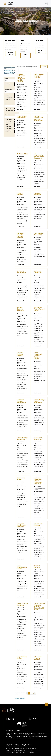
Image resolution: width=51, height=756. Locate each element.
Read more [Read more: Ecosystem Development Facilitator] (20, 559)
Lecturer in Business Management (21, 401)
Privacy (30, 744)
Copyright (16, 744)
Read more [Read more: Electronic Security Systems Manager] (20, 264)
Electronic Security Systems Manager (20, 235)
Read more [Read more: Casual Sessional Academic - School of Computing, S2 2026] (37, 650)
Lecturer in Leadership (38, 271)
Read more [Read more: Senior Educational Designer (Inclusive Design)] (37, 393)
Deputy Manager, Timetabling (22, 438)
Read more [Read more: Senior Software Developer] (20, 650)
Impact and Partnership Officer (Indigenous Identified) (38, 481)
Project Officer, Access (22, 657)
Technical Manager (37, 566)
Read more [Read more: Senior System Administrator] (20, 147)
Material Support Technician (20, 309)
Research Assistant (20, 194)
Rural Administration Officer (22, 567)
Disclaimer (23, 744)
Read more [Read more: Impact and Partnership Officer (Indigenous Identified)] (37, 517)
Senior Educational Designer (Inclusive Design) (38, 355)
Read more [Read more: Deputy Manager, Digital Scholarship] (37, 431)
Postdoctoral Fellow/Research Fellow (39, 309)
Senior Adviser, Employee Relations (39, 75)
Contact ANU (9, 744)
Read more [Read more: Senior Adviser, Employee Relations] (37, 109)
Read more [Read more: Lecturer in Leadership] (37, 300)
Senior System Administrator (22, 116)
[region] (31, 384)
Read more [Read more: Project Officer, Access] (20, 688)
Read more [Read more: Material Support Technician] (20, 346)
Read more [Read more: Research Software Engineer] (20, 393)
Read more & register (10, 53)
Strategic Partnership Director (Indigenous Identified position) (21, 77)
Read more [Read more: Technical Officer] (20, 186)
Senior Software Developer (22, 604)
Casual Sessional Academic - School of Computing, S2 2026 (39, 606)
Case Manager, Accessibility (39, 234)
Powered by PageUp (20, 698)
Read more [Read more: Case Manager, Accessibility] (37, 264)
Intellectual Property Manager (38, 658)
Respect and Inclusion (8, 70)
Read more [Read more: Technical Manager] (37, 597)
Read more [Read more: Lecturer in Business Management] (20, 431)
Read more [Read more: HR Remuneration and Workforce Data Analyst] (37, 186)
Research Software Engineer (20, 354)
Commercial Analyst (21, 478)
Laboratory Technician (37, 194)
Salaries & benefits (8, 68)
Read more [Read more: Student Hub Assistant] (37, 559)
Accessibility (23, 745)
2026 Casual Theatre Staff (38, 438)
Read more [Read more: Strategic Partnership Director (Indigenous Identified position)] (20, 109)
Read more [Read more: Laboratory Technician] (37, 226)
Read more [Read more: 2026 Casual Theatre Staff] (37, 471)
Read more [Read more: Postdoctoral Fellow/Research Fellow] (37, 346)
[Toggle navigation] (46, 3)
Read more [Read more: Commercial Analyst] (20, 517)
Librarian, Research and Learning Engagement (38, 118)
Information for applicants (9, 67)
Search (44, 66)
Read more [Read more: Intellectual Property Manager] (37, 688)
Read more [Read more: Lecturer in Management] (20, 300)
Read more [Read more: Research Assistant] (20, 226)
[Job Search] (8, 4)
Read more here (40, 51)
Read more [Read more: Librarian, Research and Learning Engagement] (37, 147)
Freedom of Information (12, 745)
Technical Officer (22, 154)
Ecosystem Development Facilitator (21, 525)
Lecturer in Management (21, 271)
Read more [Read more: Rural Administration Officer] (20, 597)
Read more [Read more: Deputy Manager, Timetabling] (20, 471)
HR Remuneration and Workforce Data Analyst (39, 156)
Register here (25, 55)
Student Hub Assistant (38, 524)
